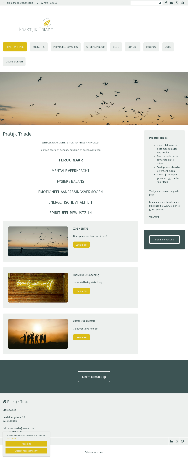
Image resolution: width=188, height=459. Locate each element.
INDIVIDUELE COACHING (65, 46)
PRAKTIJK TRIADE (15, 46)
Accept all (26, 444)
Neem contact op (164, 239)
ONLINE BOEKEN (14, 61)
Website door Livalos (94, 452)
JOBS (168, 46)
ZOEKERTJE (39, 46)
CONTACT (133, 46)
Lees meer (81, 244)
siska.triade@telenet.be (18, 2)
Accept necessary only (26, 451)
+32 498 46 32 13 (47, 2)
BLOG (116, 46)
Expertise (151, 46)
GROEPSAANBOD (95, 46)
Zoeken (159, 3)
